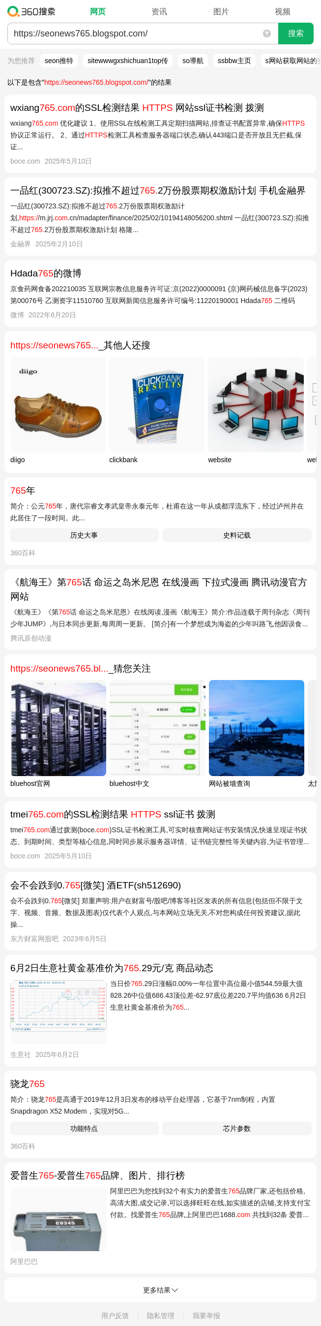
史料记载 (237, 535)
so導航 (193, 61)
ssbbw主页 (234, 61)
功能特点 (84, 1128)
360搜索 (33, 11)
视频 (283, 11)
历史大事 (84, 535)
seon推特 (59, 61)
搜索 (296, 33)
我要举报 (206, 1316)
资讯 (159, 11)
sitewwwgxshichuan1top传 (128, 61)
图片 (221, 11)
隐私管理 (161, 1316)
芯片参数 (237, 1128)
